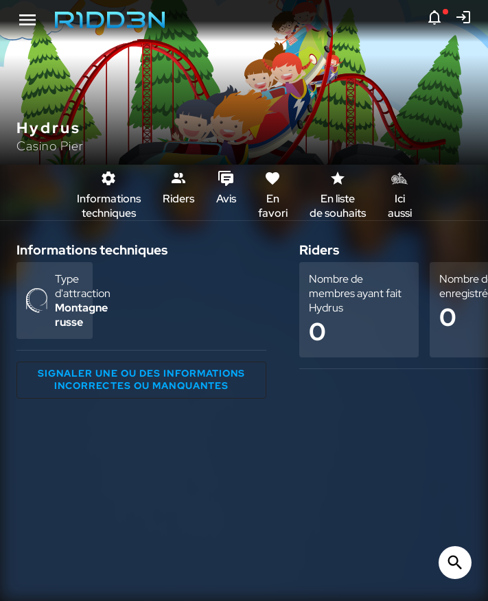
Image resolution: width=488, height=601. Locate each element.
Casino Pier (50, 146)
